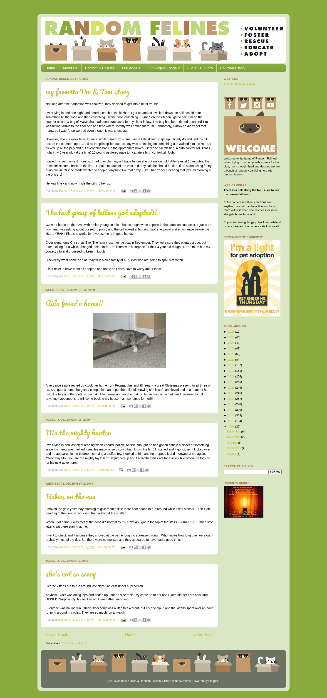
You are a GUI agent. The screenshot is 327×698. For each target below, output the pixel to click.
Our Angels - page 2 (164, 68)
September (234, 448)
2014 (231, 398)
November (234, 437)
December (234, 431)
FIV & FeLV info (200, 68)
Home (50, 68)
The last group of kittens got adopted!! (101, 212)
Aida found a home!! (74, 303)
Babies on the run (71, 497)
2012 (231, 410)
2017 (231, 382)
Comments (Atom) (74, 643)
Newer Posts (56, 634)
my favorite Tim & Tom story (87, 92)
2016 (231, 387)
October (232, 442)
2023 (231, 348)
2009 (231, 426)
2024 (231, 342)
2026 (231, 331)
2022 (231, 354)
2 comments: (106, 469)
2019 (231, 370)
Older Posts (203, 634)
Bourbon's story (232, 68)
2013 (231, 404)
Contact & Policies (100, 68)
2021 (231, 359)
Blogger (213, 681)
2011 (231, 415)
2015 (231, 393)
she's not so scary (71, 574)
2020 (231, 365)
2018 (231, 376)
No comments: (107, 190)
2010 (231, 421)
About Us (70, 68)
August (232, 453)
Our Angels (131, 68)
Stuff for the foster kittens (239, 83)
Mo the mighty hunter (78, 433)
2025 (231, 337)
